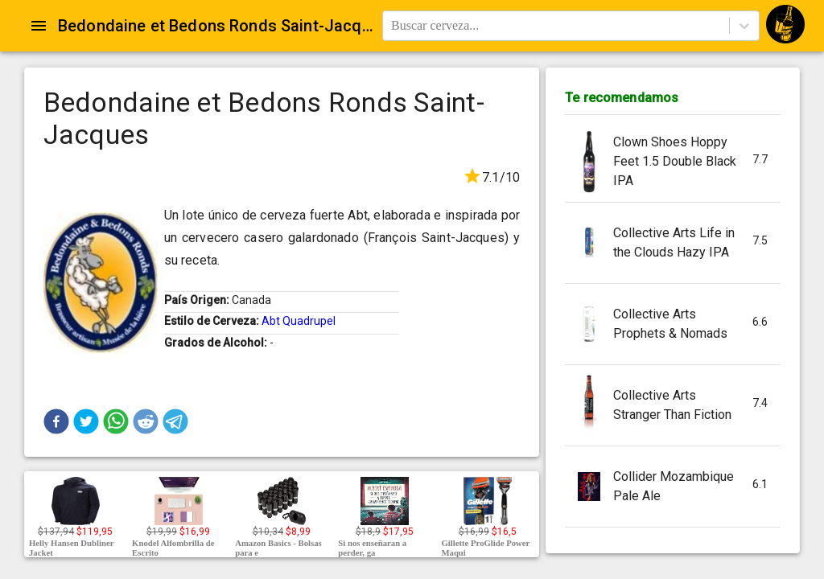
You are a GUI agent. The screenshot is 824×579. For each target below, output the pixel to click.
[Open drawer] (38, 25)
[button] (56, 421)
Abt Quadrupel (299, 320)
